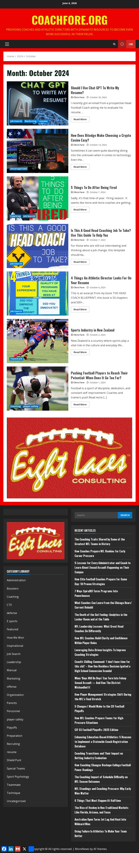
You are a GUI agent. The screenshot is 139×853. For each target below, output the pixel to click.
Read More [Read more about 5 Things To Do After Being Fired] (81, 210)
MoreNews (82, 849)
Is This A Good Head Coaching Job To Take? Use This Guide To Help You (37, 246)
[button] (7, 44)
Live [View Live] (125, 44)
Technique (13, 793)
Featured (12, 629)
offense (11, 687)
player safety (30, 406)
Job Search (16, 121)
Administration (16, 580)
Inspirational (15, 646)
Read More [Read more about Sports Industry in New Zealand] (81, 352)
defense (12, 613)
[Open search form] (114, 44)
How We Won (15, 637)
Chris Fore (78, 97)
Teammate (16, 358)
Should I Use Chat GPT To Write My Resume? (37, 103)
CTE (9, 605)
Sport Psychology (18, 776)
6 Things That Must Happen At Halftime (98, 801)
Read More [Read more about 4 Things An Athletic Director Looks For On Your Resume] (81, 310)
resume (43, 121)
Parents (12, 703)
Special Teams (16, 768)
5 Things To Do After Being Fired (37, 198)
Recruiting (13, 744)
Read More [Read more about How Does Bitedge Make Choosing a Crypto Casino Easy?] (81, 167)
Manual (11, 670)
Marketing (30, 121)
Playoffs (12, 727)
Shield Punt (14, 760)
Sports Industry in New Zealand (37, 341)
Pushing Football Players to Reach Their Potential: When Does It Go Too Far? (37, 388)
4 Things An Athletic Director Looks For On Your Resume (37, 293)
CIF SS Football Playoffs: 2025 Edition (96, 730)
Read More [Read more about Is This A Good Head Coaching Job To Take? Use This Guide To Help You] (81, 262)
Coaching (15, 216)
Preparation (14, 736)
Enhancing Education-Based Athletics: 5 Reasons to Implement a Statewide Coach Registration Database (103, 741)
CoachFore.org (70, 19)
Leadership (14, 662)
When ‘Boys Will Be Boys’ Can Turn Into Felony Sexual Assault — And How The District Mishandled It (100, 682)
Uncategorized (18, 168)
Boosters (13, 588)
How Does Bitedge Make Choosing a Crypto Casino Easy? (37, 151)
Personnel (13, 711)
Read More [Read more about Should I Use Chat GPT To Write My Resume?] (81, 119)
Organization (15, 695)
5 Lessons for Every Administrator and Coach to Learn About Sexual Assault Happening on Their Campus (103, 567)
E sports (12, 621)
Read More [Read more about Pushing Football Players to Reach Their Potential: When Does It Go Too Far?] (81, 405)
